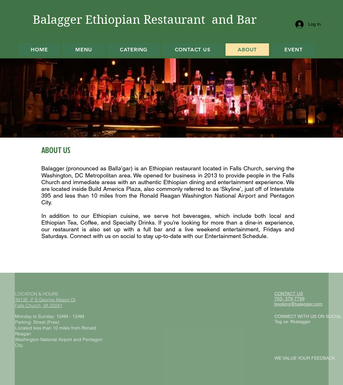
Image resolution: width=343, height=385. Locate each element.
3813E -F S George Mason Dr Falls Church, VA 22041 (45, 302)
